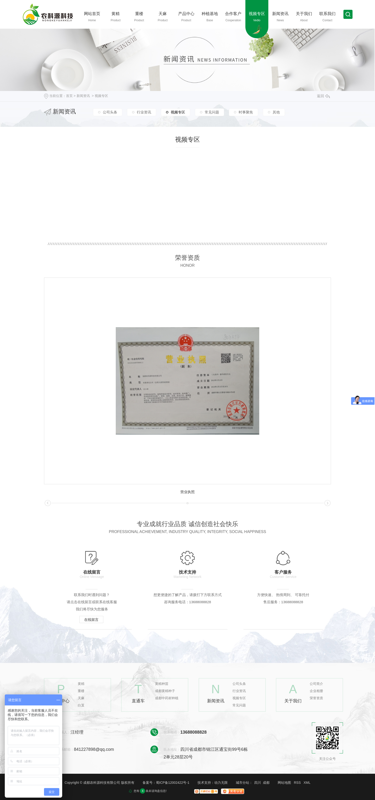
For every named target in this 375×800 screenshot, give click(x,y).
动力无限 (221, 782)
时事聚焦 (246, 112)
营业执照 (187, 492)
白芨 (81, 705)
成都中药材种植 (166, 698)
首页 (69, 96)
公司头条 (110, 112)
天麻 (81, 698)
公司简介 (316, 684)
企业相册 (316, 691)
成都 (266, 782)
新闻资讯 (83, 96)
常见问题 (212, 112)
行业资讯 (144, 112)
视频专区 (101, 96)
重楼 (81, 691)
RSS (297, 782)
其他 (276, 112)
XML (306, 782)
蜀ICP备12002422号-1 (172, 782)
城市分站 (242, 782)
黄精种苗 (161, 684)
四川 (257, 782)
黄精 (81, 684)
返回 (323, 96)
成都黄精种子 (165, 691)
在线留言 (91, 620)
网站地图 (284, 782)
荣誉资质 (316, 698)
